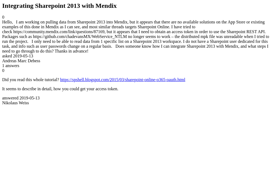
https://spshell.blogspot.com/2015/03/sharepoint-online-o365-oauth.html (122, 79)
